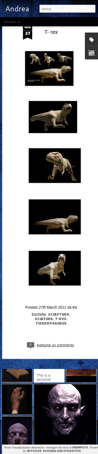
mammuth (80, 447)
